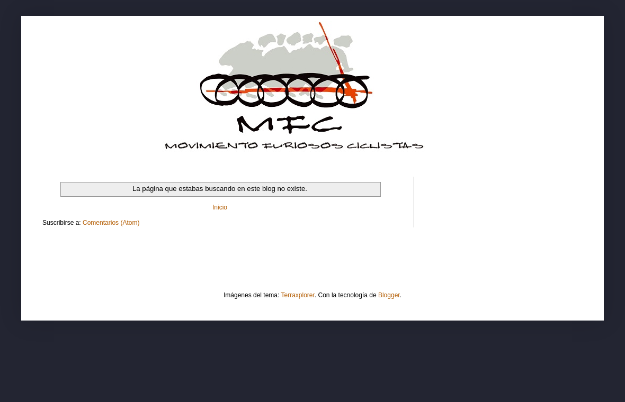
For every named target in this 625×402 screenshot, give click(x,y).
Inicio (219, 207)
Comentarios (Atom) (111, 222)
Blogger (389, 295)
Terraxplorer (298, 295)
